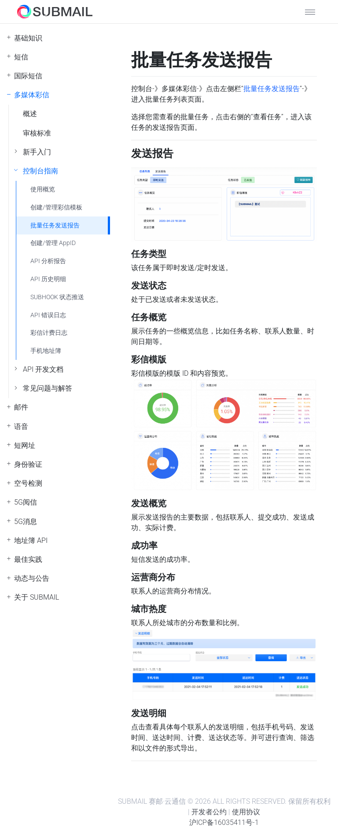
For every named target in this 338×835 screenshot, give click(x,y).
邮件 (21, 407)
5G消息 (25, 521)
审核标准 (37, 133)
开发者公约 (209, 812)
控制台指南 (40, 171)
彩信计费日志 (48, 333)
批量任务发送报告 (55, 225)
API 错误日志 (48, 315)
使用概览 (42, 189)
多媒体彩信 (31, 95)
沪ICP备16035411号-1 (224, 822)
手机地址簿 (45, 351)
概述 (30, 114)
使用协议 (246, 812)
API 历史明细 (48, 279)
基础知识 (28, 38)
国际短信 (28, 76)
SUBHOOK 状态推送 (57, 297)
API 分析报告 (48, 261)
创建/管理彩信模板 (56, 207)
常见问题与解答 (47, 388)
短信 (21, 57)
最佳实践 (28, 559)
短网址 (24, 445)
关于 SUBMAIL (36, 597)
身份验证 (28, 464)
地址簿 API (31, 540)
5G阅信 (25, 502)
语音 (21, 426)
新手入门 (37, 152)
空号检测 (28, 483)
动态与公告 (31, 578)
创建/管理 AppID (53, 243)
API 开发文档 (43, 369)
